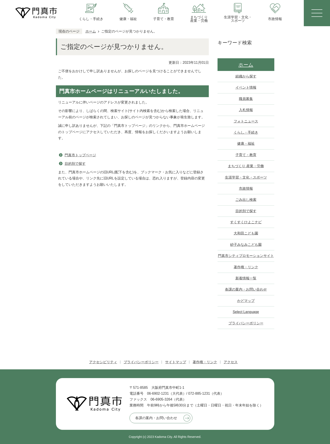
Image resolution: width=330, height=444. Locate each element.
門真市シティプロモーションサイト (246, 256)
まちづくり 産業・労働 (246, 166)
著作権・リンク (246, 267)
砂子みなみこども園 (246, 244)
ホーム (90, 31)
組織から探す (245, 76)
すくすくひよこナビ (246, 222)
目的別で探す (75, 163)
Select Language (246, 312)
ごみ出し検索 (245, 199)
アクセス (231, 362)
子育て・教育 (245, 155)
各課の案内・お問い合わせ (246, 289)
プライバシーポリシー (245, 323)
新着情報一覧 (245, 278)
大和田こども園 (246, 233)
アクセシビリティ (103, 362)
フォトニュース (246, 121)
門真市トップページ (80, 155)
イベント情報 (245, 87)
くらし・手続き (246, 132)
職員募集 (246, 99)
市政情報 (246, 188)
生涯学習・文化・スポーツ (246, 177)
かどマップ (246, 301)
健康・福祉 (246, 143)
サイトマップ (175, 362)
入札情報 (246, 110)
